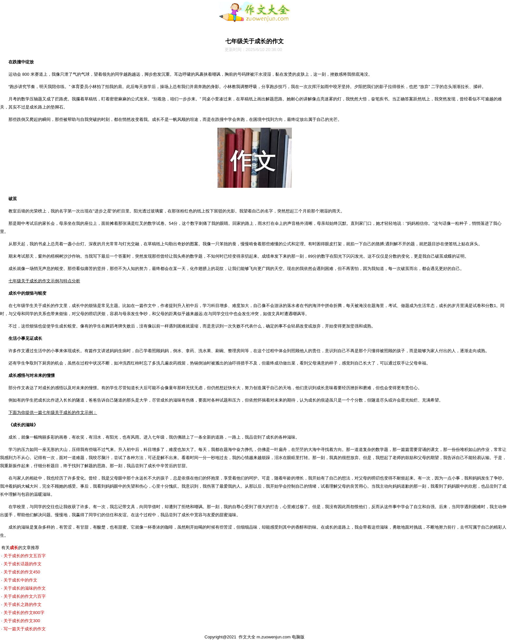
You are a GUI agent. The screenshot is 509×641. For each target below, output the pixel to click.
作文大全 (247, 637)
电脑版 (298, 637)
